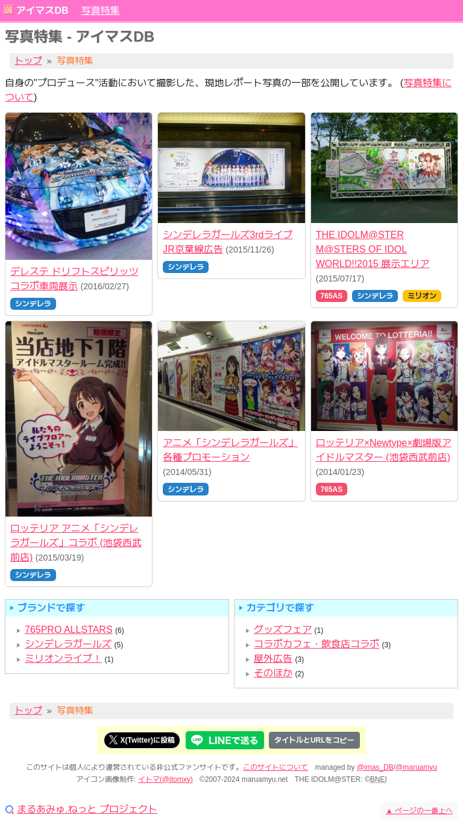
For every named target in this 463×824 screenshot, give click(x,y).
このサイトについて (275, 767)
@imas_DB (375, 767)
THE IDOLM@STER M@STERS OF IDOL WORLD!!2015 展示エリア (373, 249)
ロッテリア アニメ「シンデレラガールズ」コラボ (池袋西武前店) (76, 542)
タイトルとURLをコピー (314, 740)
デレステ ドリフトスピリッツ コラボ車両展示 (74, 278)
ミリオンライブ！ (63, 658)
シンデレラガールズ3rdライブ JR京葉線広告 (227, 242)
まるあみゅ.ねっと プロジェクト (87, 809)
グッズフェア (283, 629)
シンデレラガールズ (68, 644)
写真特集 (100, 11)
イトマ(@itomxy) (165, 779)
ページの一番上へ (419, 811)
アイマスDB (42, 10)
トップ (28, 60)
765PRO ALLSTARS (69, 629)
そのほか (273, 673)
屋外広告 (273, 658)
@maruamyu (416, 767)
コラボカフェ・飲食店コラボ (316, 644)
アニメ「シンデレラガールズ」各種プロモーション (230, 450)
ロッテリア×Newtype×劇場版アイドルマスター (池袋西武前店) (384, 450)
